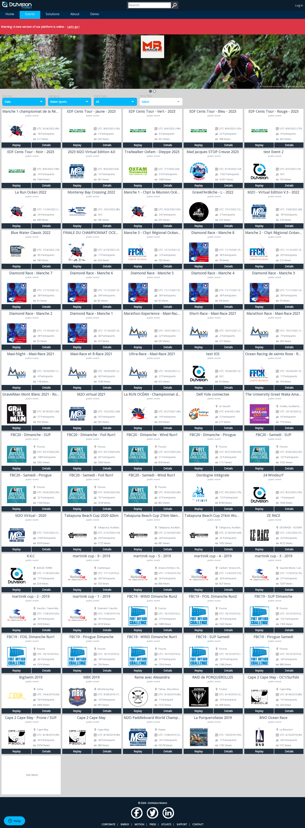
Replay (16, 145)
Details (46, 145)
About (74, 14)
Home (9, 14)
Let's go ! (73, 27)
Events (30, 14)
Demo (94, 14)
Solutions (53, 14)
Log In (299, 5)
